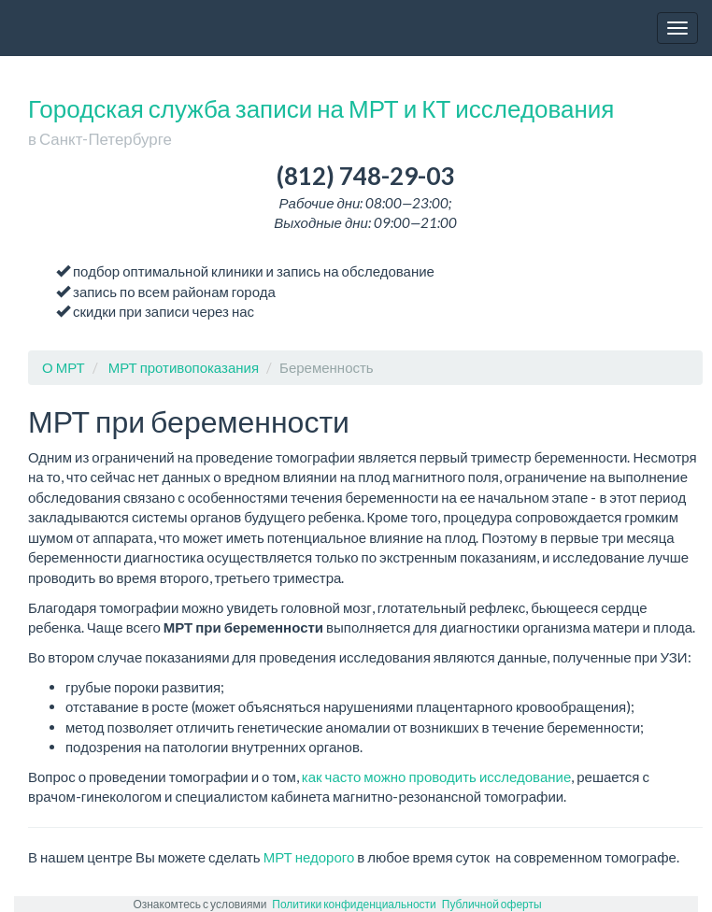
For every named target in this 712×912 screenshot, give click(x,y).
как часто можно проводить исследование (436, 776)
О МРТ (63, 367)
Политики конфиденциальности (353, 904)
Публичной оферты (492, 904)
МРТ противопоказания (183, 367)
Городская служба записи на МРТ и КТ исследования (321, 121)
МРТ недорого (309, 856)
